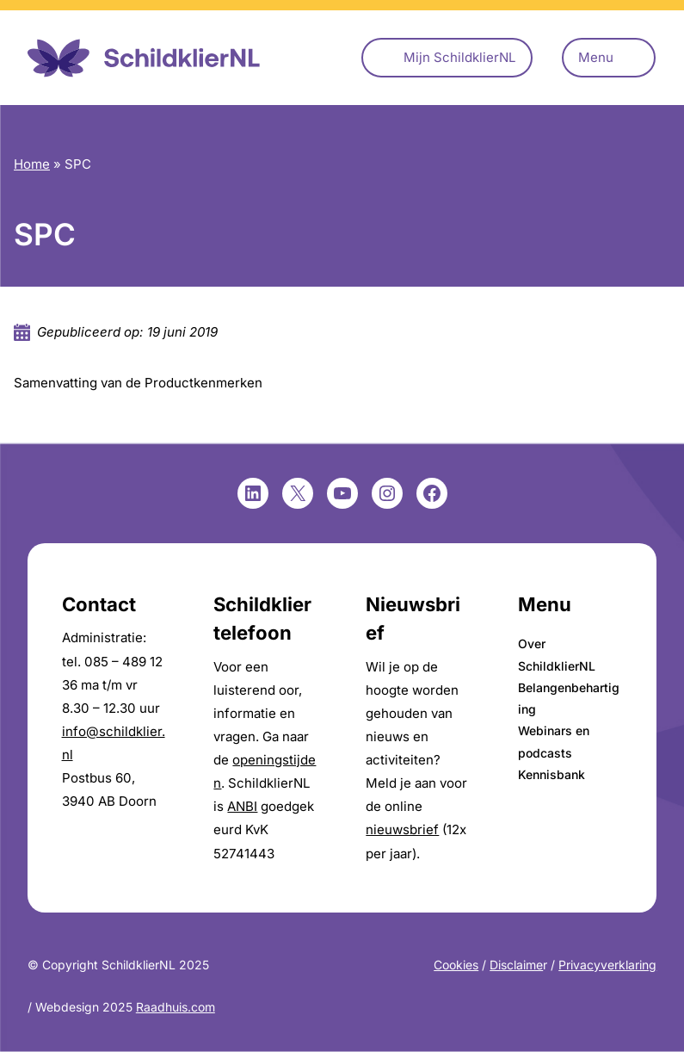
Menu (595, 57)
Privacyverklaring (607, 964)
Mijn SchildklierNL (460, 57)
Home (32, 164)
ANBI (242, 806)
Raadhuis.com (175, 1006)
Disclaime (516, 964)
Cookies (456, 964)
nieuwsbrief (402, 829)
